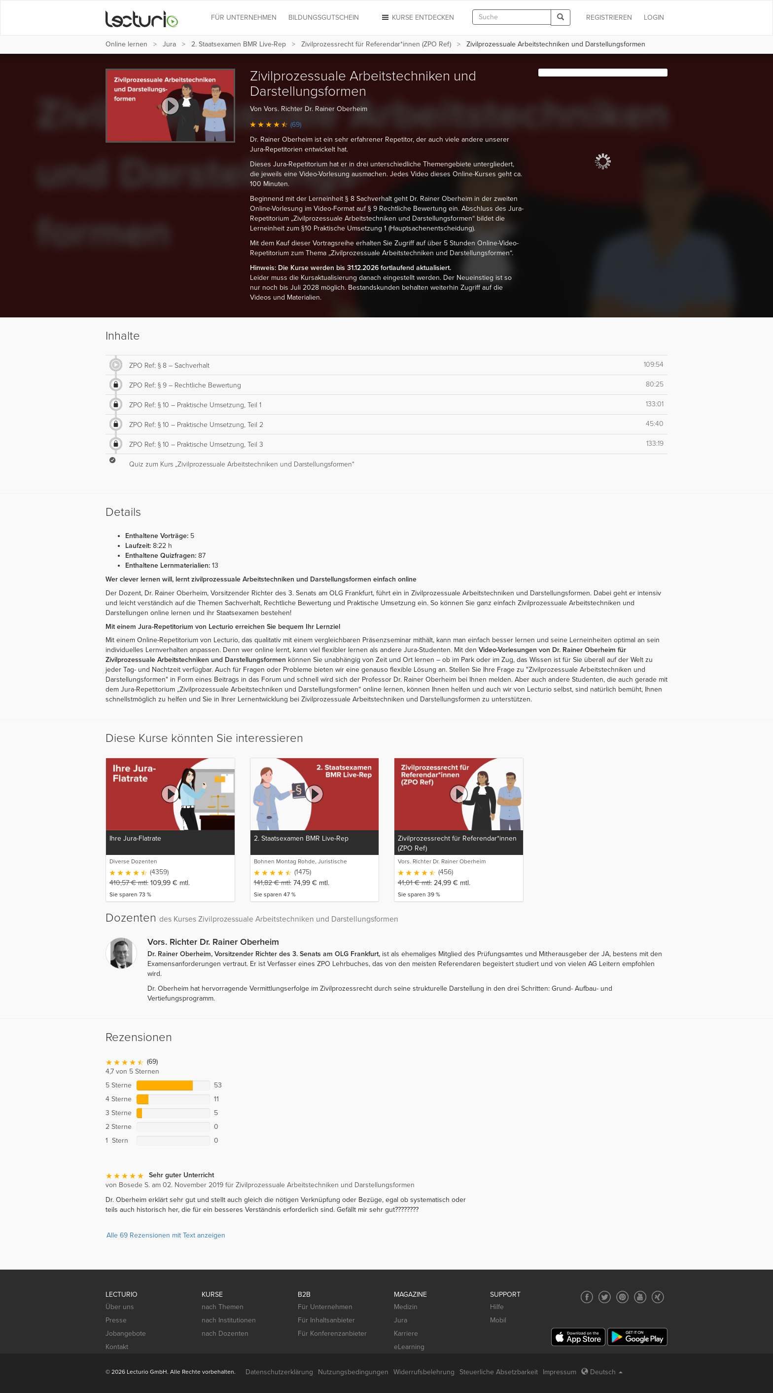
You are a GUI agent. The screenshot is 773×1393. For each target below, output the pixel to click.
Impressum (559, 1372)
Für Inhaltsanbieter (326, 1320)
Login (654, 17)
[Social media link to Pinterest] (622, 1297)
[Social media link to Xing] (658, 1297)
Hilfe (497, 1307)
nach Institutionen (229, 1320)
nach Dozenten (225, 1333)
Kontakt (116, 1347)
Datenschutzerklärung (279, 1372)
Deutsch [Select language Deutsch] (602, 1372)
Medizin (406, 1307)
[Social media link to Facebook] (587, 1297)
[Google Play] (637, 1337)
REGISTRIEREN (609, 17)
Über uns (119, 1307)
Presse (116, 1320)
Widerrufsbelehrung (424, 1372)
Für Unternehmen (325, 1307)
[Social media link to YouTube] (640, 1297)
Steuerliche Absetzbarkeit (498, 1372)
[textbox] (511, 17)
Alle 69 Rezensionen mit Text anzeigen (165, 1235)
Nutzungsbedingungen (353, 1372)
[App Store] (578, 1337)
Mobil (498, 1320)
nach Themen (223, 1307)
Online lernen (126, 44)
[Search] (560, 17)
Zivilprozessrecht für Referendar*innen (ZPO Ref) (376, 44)
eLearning (409, 1347)
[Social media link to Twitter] (604, 1297)
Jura (169, 44)
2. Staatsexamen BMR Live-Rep (238, 44)
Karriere (406, 1333)
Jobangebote (125, 1333)
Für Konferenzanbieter (332, 1333)
